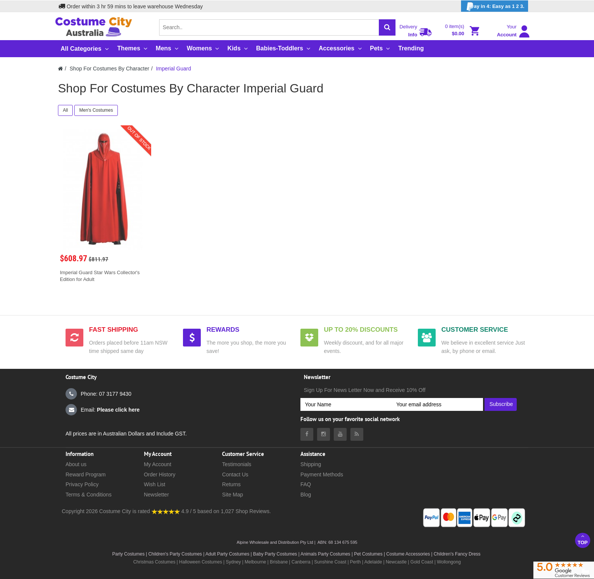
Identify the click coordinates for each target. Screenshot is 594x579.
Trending (411, 48)
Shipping (310, 464)
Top (582, 539)
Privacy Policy (82, 484)
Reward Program (86, 474)
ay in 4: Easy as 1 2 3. (494, 7)
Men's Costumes (96, 110)
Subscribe (501, 404)
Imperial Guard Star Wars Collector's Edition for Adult (100, 276)
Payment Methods (321, 474)
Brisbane (279, 562)
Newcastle (397, 562)
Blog (305, 495)
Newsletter (156, 495)
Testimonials (236, 464)
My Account (157, 464)
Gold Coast (421, 562)
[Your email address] (437, 404)
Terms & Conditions (88, 495)
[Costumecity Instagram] (323, 434)
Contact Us (235, 474)
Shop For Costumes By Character (109, 69)
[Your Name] (346, 404)
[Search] (387, 27)
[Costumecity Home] (60, 69)
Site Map (232, 495)
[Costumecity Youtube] (340, 434)
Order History (159, 474)
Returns (231, 484)
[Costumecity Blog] (356, 434)
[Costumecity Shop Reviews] (166, 511)
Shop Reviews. (253, 511)
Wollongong (449, 562)
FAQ (305, 484)
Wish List (155, 484)
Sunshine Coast (330, 562)
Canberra (300, 562)
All (65, 110)
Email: (103, 410)
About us (76, 464)
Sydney (233, 562)
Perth (355, 562)
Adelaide (373, 562)
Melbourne (255, 562)
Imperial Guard (173, 69)
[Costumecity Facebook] (306, 434)
